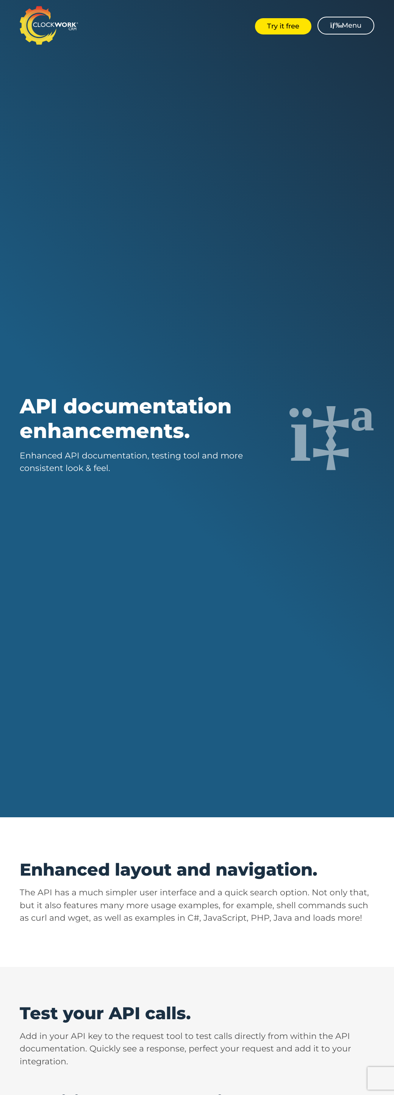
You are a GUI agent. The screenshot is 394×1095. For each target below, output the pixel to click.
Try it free (283, 26)
